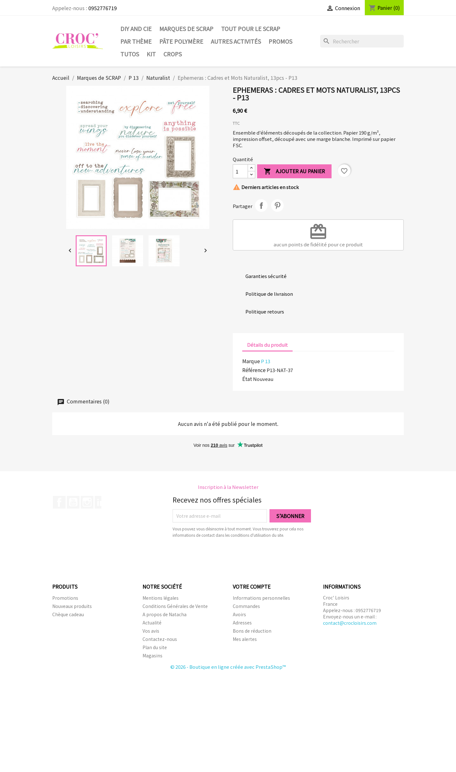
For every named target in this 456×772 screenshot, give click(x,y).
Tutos (129, 54)
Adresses (242, 622)
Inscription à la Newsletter (228, 487)
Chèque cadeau (68, 614)
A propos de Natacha (164, 614)
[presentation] (225, 555)
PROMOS (280, 41)
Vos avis (150, 631)
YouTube (73, 502)
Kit (151, 54)
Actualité (152, 622)
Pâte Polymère (181, 41)
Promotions (65, 598)
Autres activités (236, 41)
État (247, 379)
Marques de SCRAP (186, 28)
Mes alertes (245, 639)
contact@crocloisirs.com (350, 623)
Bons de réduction (252, 631)
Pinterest (277, 205)
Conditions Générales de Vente (175, 606)
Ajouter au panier (294, 171)
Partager (261, 205)
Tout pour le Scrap (250, 28)
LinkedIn (101, 502)
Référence (254, 370)
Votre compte (251, 586)
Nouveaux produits (72, 606)
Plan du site (154, 647)
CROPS (172, 54)
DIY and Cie (136, 28)
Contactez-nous (159, 639)
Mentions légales (160, 598)
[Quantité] (240, 171)
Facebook (59, 502)
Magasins (152, 655)
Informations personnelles (261, 598)
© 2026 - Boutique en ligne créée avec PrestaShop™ (228, 666)
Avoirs (239, 614)
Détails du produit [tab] (267, 344)
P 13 (265, 361)
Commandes (246, 606)
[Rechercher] (362, 41)
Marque (251, 361)
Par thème (136, 41)
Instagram (87, 502)
